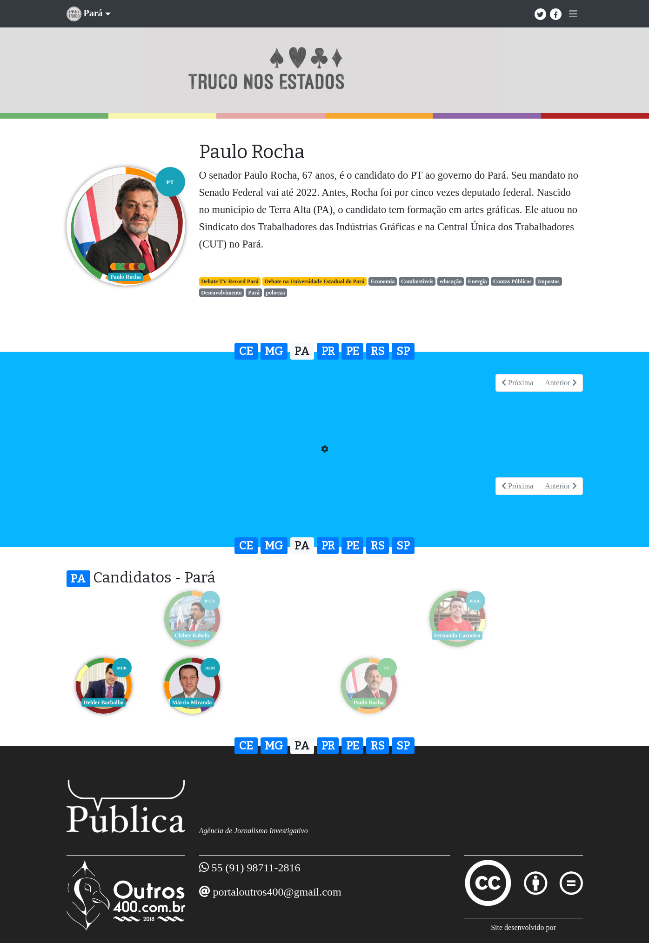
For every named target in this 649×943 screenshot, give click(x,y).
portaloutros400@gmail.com (277, 825)
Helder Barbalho (280, 635)
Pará (254, 292)
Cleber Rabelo (103, 635)
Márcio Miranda (368, 635)
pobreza (275, 292)
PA (301, 351)
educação (451, 281)
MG (274, 351)
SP (403, 351)
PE (352, 351)
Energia (477, 281)
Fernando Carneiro (192, 635)
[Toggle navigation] (573, 13)
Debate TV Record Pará (229, 281)
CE (246, 351)
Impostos (549, 281)
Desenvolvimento (221, 292)
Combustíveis (417, 281)
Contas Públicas (512, 281)
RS (378, 351)
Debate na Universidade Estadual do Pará (314, 281)
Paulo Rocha (457, 635)
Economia (383, 281)
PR (328, 351)
